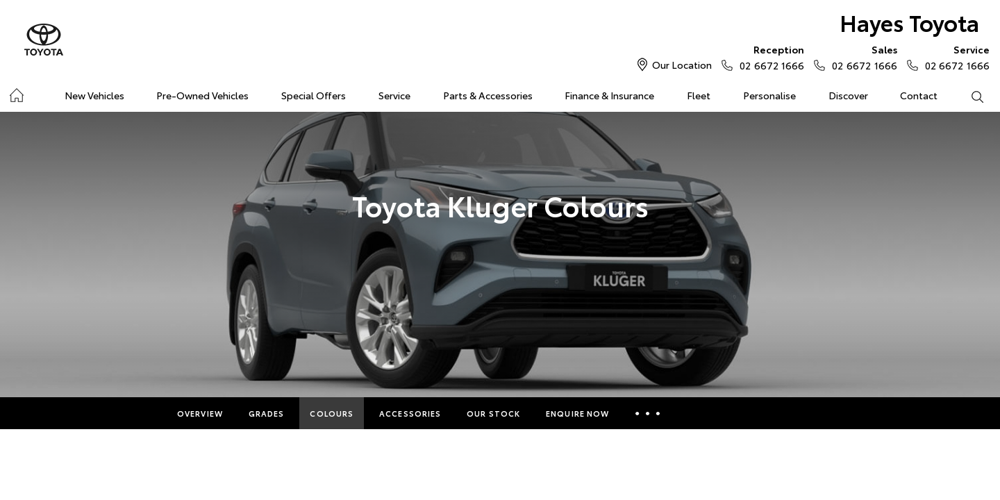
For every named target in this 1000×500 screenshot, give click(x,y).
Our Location (682, 65)
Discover (848, 95)
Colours (331, 413)
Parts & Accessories (488, 95)
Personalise (769, 95)
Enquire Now (577, 413)
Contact (919, 95)
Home (16, 92)
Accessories (410, 413)
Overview (200, 413)
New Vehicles (94, 95)
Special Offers (313, 95)
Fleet (698, 95)
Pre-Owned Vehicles (202, 95)
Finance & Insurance (609, 95)
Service (394, 95)
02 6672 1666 (768, 57)
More (647, 413)
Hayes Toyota (909, 22)
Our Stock (493, 413)
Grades (267, 413)
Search (968, 95)
